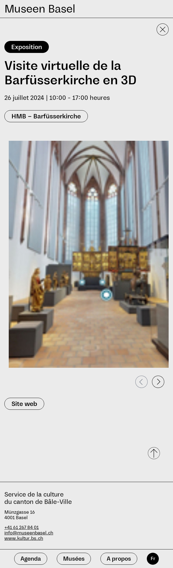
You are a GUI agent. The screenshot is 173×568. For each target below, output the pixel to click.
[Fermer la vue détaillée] (163, 29)
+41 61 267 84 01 (21, 527)
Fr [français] (153, 558)
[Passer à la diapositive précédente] (141, 382)
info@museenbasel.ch (28, 533)
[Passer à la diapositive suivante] (158, 382)
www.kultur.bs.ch (23, 538)
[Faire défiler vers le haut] (154, 453)
